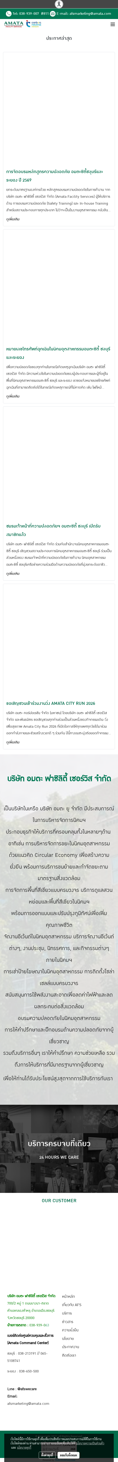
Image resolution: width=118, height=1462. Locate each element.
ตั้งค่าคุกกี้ (47, 1455)
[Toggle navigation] (112, 24)
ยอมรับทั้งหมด (68, 1455)
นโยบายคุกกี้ (24, 1447)
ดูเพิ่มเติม (13, 219)
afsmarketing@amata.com (90, 14)
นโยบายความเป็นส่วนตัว (90, 1443)
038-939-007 (29, 14)
